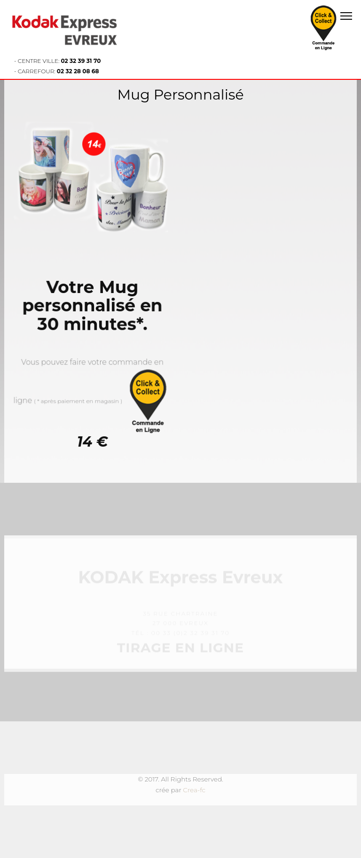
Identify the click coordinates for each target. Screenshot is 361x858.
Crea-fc (194, 790)
